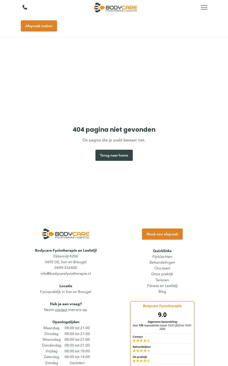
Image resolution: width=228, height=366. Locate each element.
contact (61, 310)
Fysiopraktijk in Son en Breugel (65, 292)
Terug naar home (114, 155)
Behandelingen (162, 262)
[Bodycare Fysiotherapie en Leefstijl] (115, 7)
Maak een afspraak (162, 234)
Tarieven (162, 280)
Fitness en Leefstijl (162, 286)
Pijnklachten (162, 256)
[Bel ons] (22, 7)
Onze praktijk (162, 274)
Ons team (162, 268)
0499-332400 (65, 268)
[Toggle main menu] (204, 7)
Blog (162, 291)
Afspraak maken (39, 26)
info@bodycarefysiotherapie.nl (66, 273)
